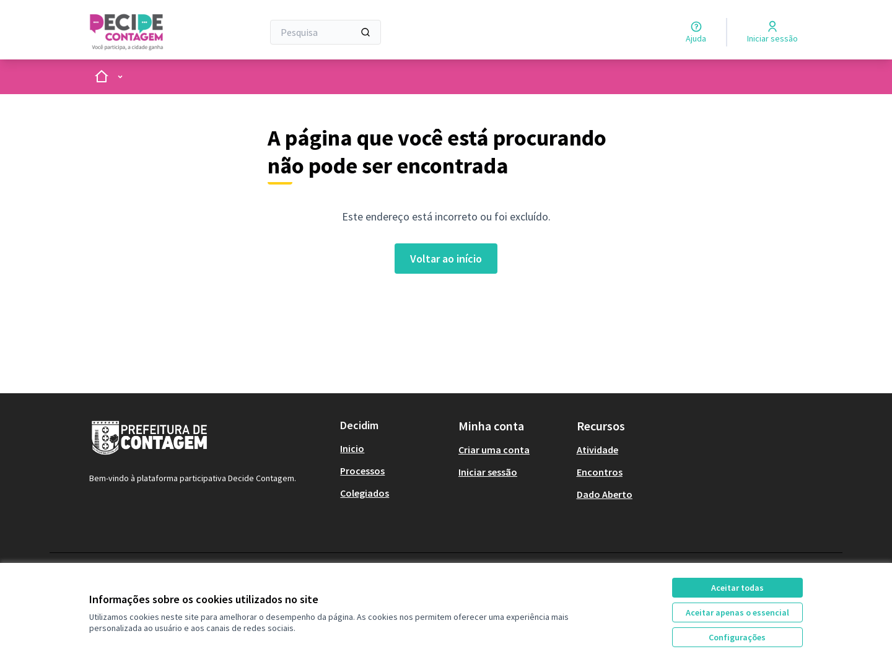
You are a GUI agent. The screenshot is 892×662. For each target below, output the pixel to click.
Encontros (600, 472)
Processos (362, 470)
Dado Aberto (604, 494)
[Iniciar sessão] (772, 32)
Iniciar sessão (487, 472)
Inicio (352, 448)
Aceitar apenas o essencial (737, 612)
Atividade (597, 449)
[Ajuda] (696, 32)
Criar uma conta (494, 449)
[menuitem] (394, 448)
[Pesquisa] (325, 32)
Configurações (737, 637)
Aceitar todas (737, 587)
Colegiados (364, 493)
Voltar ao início (446, 258)
